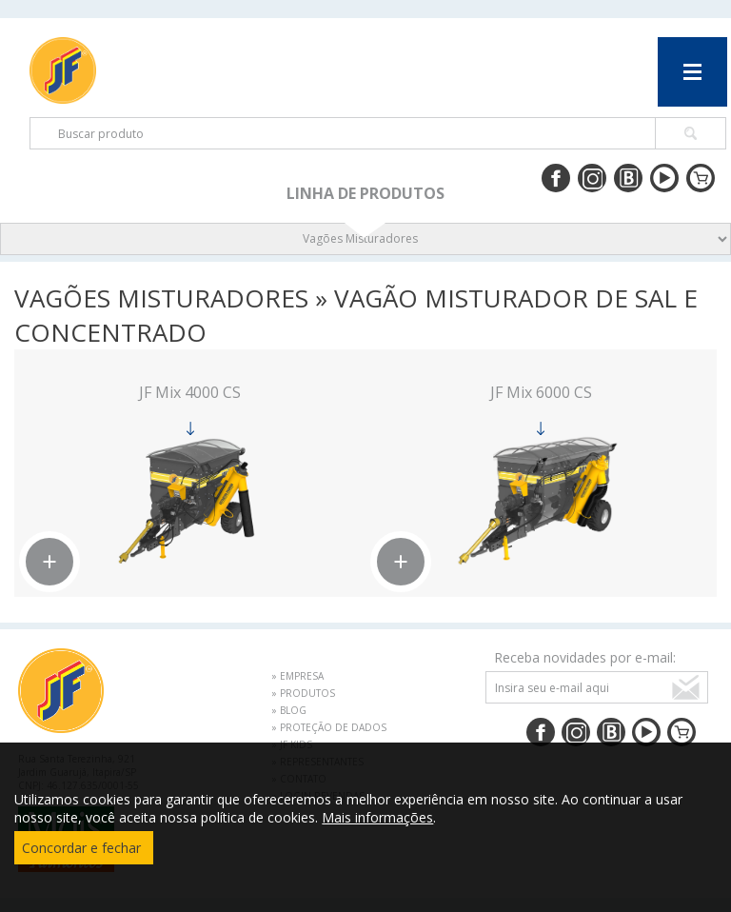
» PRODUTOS (303, 693)
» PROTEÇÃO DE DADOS (328, 727)
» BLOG (288, 710)
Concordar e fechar (81, 848)
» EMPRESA (297, 676)
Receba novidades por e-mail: (585, 657)
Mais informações (377, 817)
